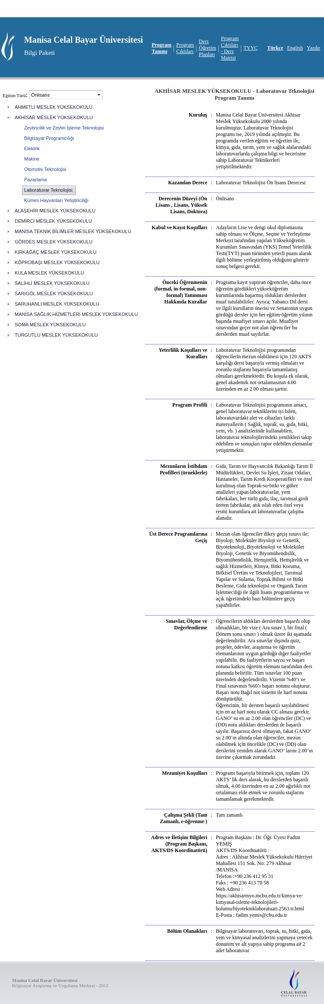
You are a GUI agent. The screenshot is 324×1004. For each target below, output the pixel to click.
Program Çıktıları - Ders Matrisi (230, 48)
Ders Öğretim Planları (207, 47)
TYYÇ (250, 48)
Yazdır (313, 48)
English (295, 48)
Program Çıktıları (185, 48)
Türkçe (275, 48)
